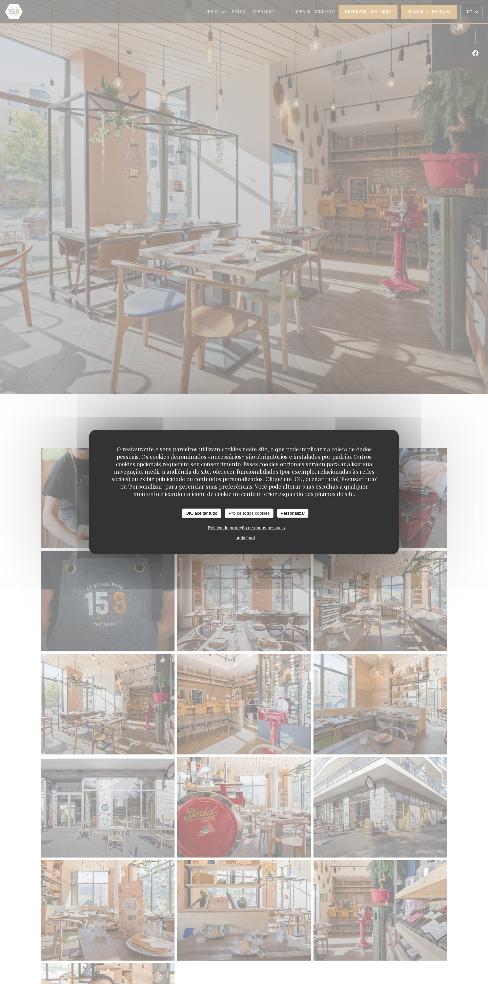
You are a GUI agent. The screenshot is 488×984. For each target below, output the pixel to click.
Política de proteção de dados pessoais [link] (246, 527)
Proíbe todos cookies (249, 513)
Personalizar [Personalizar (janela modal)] (293, 513)
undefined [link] (245, 537)
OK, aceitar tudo (202, 513)
